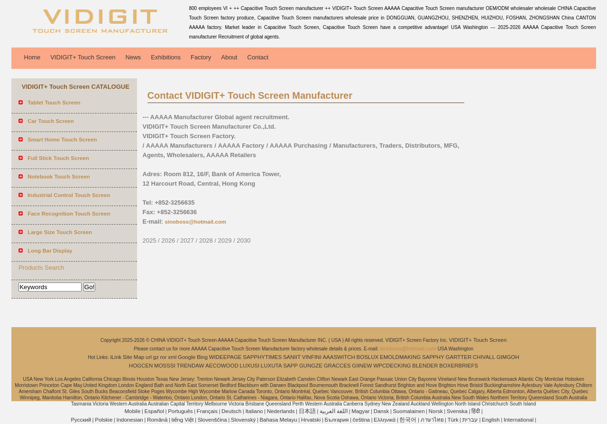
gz (156, 357)
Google (186, 357)
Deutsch (231, 411)
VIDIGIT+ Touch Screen (82, 57)
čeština (361, 420)
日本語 (307, 411)
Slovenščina (212, 420)
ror (163, 357)
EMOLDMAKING (400, 357)
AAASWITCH (338, 357)
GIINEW (362, 365)
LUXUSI (250, 365)
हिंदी (475, 411)
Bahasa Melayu (278, 420)
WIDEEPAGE (225, 357)
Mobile (132, 411)
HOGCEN (141, 365)
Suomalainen (408, 411)
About (229, 57)
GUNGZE (310, 365)
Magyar (360, 411)
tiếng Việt (183, 420)
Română (157, 420)
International (518, 420)
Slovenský (243, 420)
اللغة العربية (334, 411)
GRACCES (337, 365)
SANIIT (292, 357)
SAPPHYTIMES (262, 357)
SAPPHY (433, 357)
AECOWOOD (222, 365)
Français (207, 411)
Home (32, 57)
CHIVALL (484, 357)
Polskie (103, 420)
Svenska (457, 411)
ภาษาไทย (432, 420)
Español (154, 411)
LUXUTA (271, 365)
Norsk (436, 411)
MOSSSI (164, 365)
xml (172, 357)
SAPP (290, 365)
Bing (202, 357)
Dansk (381, 411)
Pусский (81, 420)
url (149, 357)
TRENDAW (190, 365)
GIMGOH (508, 357)
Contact (257, 57)
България (337, 420)
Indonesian (129, 420)
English (491, 420)
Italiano (254, 411)
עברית (470, 420)
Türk (453, 420)
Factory (201, 57)
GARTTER (459, 357)
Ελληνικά (384, 420)
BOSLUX (368, 357)
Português (180, 411)
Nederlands (281, 411)
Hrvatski (311, 420)
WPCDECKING (392, 365)
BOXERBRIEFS (458, 365)
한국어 (407, 420)
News (133, 57)
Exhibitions (166, 57)
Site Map (133, 357)
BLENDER (425, 365)
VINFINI (312, 357)
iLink (115, 357)
